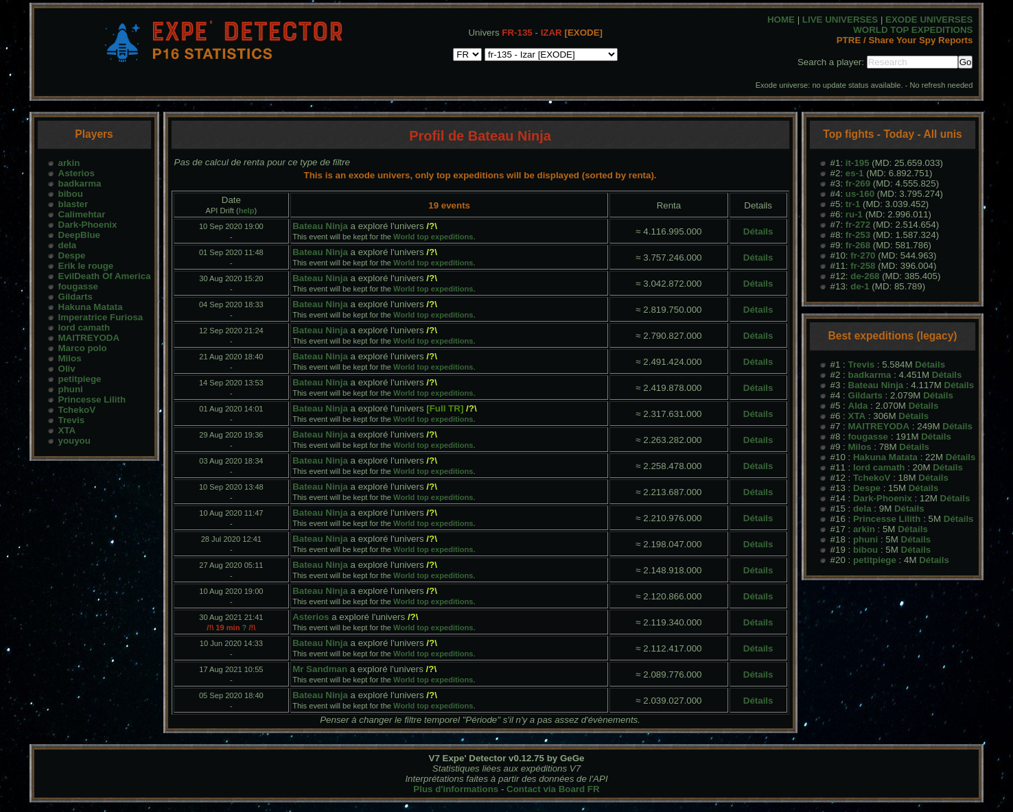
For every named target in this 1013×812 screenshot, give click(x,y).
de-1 (859, 286)
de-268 (864, 276)
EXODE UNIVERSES (929, 19)
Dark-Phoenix (87, 224)
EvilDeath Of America (104, 276)
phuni (70, 389)
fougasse (78, 286)
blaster (73, 204)
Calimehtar (82, 214)
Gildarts (75, 296)
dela (67, 245)
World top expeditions (433, 236)
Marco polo (82, 348)
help (247, 210)
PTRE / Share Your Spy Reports (905, 40)
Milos (70, 358)
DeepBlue (79, 235)
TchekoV (77, 410)
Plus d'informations (455, 789)
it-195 (858, 163)
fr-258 (862, 266)
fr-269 (858, 183)
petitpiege (80, 379)
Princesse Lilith (92, 399)
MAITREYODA (89, 338)
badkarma (80, 183)
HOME (781, 19)
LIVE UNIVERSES (840, 19)
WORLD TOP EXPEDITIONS (913, 30)
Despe (72, 255)
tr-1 (853, 204)
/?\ (431, 226)
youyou (74, 440)
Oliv (66, 368)
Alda (858, 406)
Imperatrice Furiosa (100, 317)
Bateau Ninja (320, 226)
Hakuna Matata (90, 307)
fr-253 (858, 235)
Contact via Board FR (553, 789)
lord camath (84, 327)
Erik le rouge (86, 266)
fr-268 (858, 245)
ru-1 (854, 214)
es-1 (855, 173)
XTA (67, 430)
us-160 (860, 194)
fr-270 (862, 255)
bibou (70, 194)
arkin (69, 163)
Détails (758, 231)
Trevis (71, 420)
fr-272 (858, 224)
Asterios (76, 173)
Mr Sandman (319, 669)
